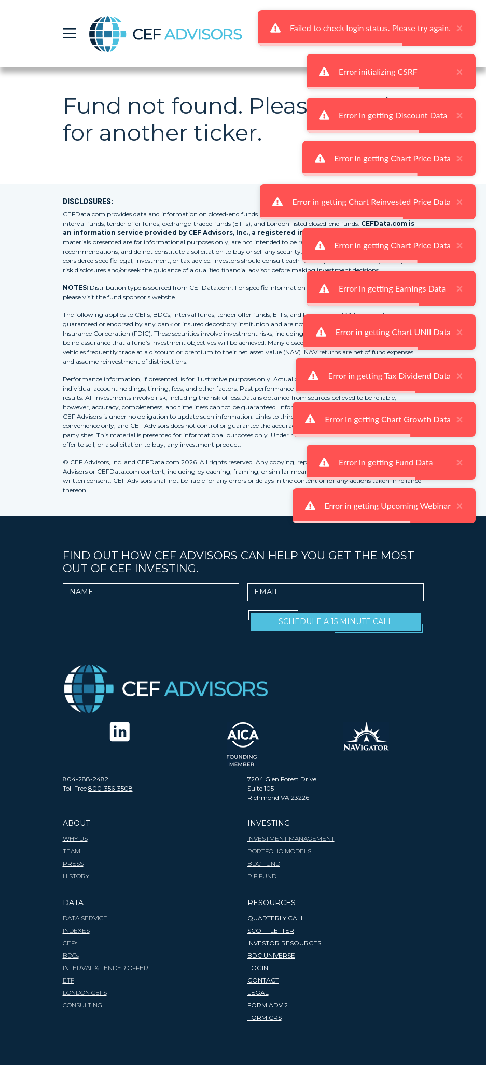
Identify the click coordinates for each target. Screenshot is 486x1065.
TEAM (71, 851)
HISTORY (76, 876)
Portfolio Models (279, 851)
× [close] (459, 28)
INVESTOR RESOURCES (284, 943)
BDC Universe (271, 955)
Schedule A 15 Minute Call (336, 621)
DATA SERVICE (85, 918)
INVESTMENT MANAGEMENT (291, 838)
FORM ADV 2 (267, 1005)
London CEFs (85, 993)
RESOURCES (271, 902)
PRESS (73, 863)
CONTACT (263, 980)
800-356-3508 (110, 788)
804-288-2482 (85, 779)
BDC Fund (263, 863)
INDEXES (76, 930)
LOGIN (257, 968)
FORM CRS (264, 1017)
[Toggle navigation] (69, 34)
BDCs (71, 955)
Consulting (82, 1005)
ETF (68, 980)
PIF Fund (261, 876)
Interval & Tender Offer (105, 968)
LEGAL (258, 993)
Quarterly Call (275, 918)
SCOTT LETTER (270, 930)
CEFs (70, 943)
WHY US (75, 838)
